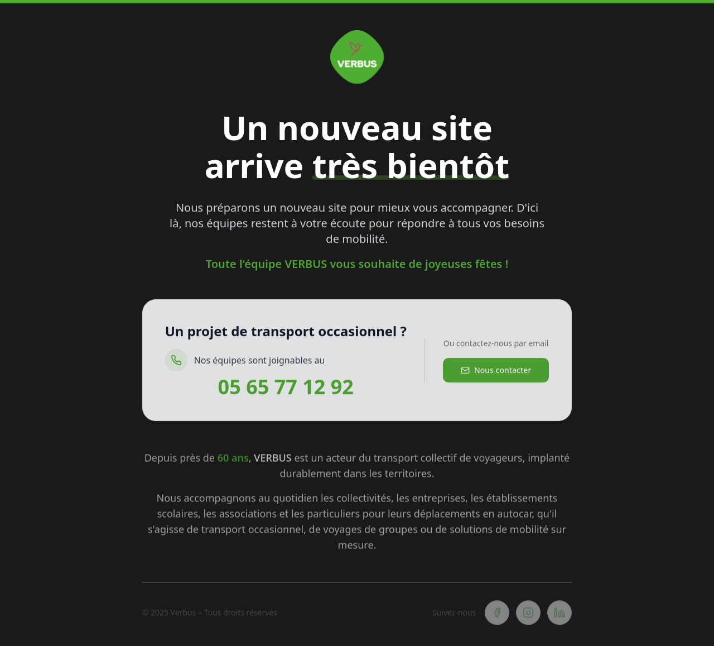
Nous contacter (496, 372)
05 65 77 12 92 (286, 389)
